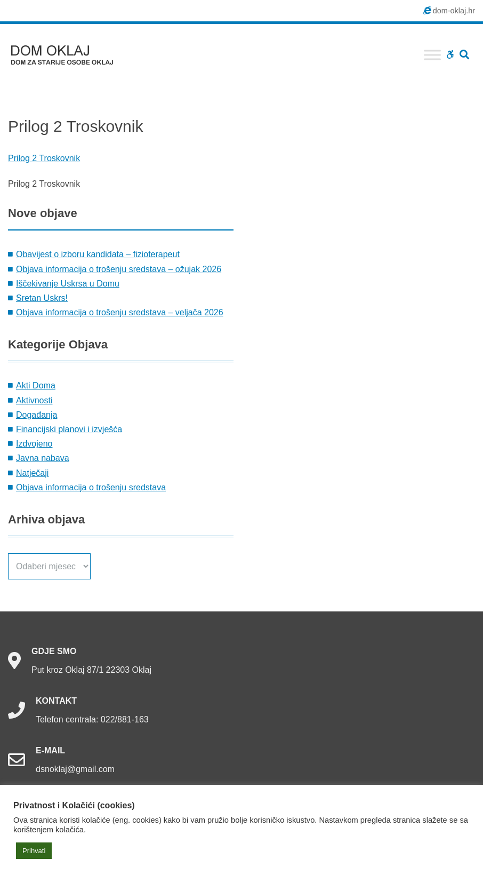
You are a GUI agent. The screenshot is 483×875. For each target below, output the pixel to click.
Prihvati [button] (33, 851)
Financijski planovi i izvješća (69, 429)
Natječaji (32, 473)
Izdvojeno (34, 443)
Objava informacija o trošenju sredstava (91, 487)
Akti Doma (35, 385)
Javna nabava (42, 458)
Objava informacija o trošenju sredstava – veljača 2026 (119, 312)
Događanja (36, 414)
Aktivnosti (34, 400)
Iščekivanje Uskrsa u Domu (67, 283)
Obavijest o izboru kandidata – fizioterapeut (98, 254)
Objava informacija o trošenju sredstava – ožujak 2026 (118, 269)
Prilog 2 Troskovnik (44, 158)
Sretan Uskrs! (42, 298)
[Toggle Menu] (432, 55)
